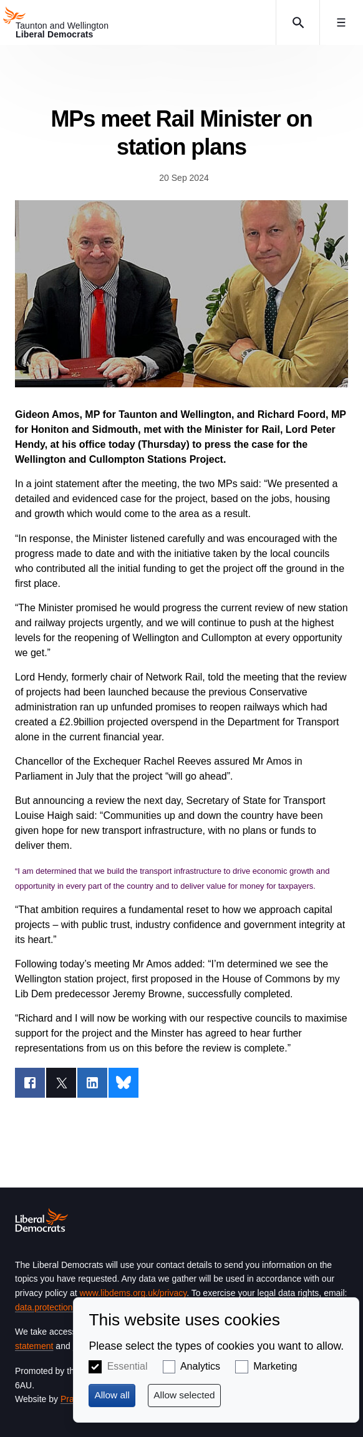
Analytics (200, 1366)
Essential (127, 1366)
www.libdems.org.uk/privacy (132, 1293)
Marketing (275, 1366)
